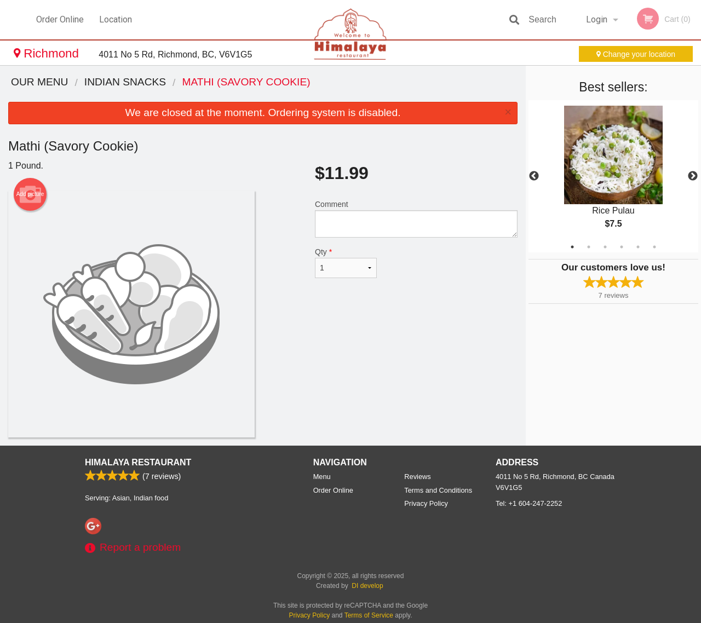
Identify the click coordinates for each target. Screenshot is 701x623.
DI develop (367, 586)
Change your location (635, 54)
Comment (416, 219)
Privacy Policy (426, 503)
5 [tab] (638, 246)
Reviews (417, 476)
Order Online (60, 19)
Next (692, 176)
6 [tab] (654, 246)
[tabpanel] (613, 176)
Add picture (30, 194)
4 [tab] (621, 246)
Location (115, 19)
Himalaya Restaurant (138, 462)
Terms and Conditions (438, 490)
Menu (322, 476)
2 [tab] (588, 246)
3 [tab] (605, 246)
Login (596, 19)
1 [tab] (572, 246)
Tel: (529, 503)
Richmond (48, 53)
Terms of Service (368, 615)
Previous (533, 176)
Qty (346, 262)
